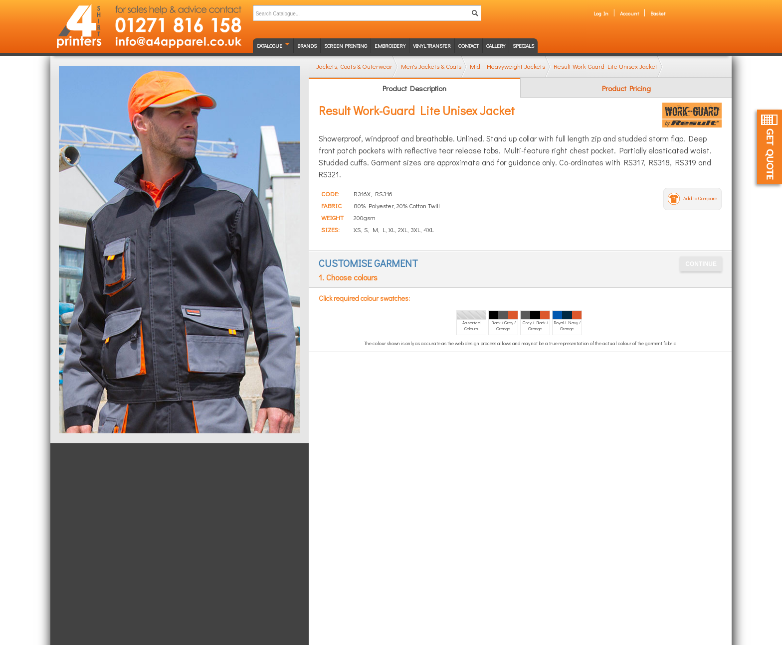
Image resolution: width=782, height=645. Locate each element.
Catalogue (269, 45)
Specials (523, 45)
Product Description (414, 88)
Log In (600, 13)
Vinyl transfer (432, 45)
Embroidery (390, 45)
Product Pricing (626, 88)
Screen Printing (345, 45)
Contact (468, 45)
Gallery (496, 45)
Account (629, 13)
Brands (307, 45)
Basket (657, 13)
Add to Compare (700, 198)
